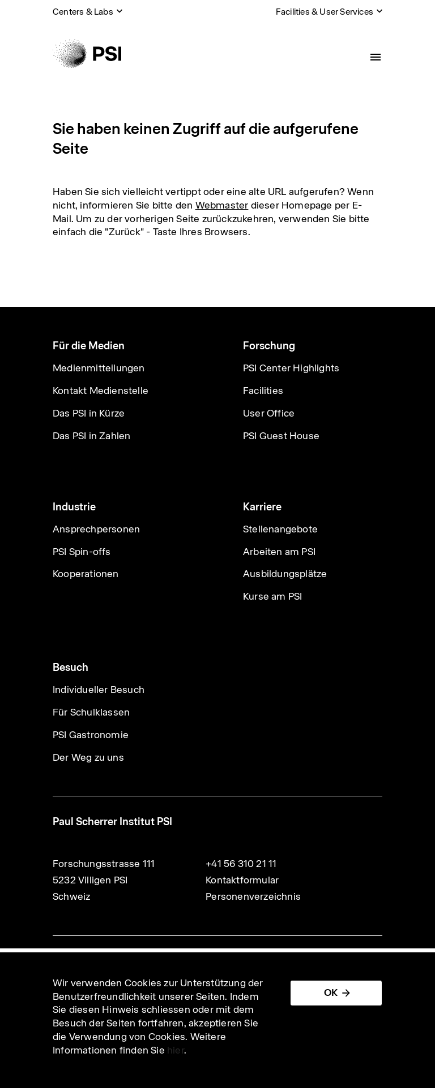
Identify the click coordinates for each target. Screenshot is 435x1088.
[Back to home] (87, 54)
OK (331, 992)
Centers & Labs (83, 11)
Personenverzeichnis (253, 896)
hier (175, 1050)
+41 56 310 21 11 (241, 863)
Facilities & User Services (324, 11)
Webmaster (222, 205)
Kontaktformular (242, 880)
